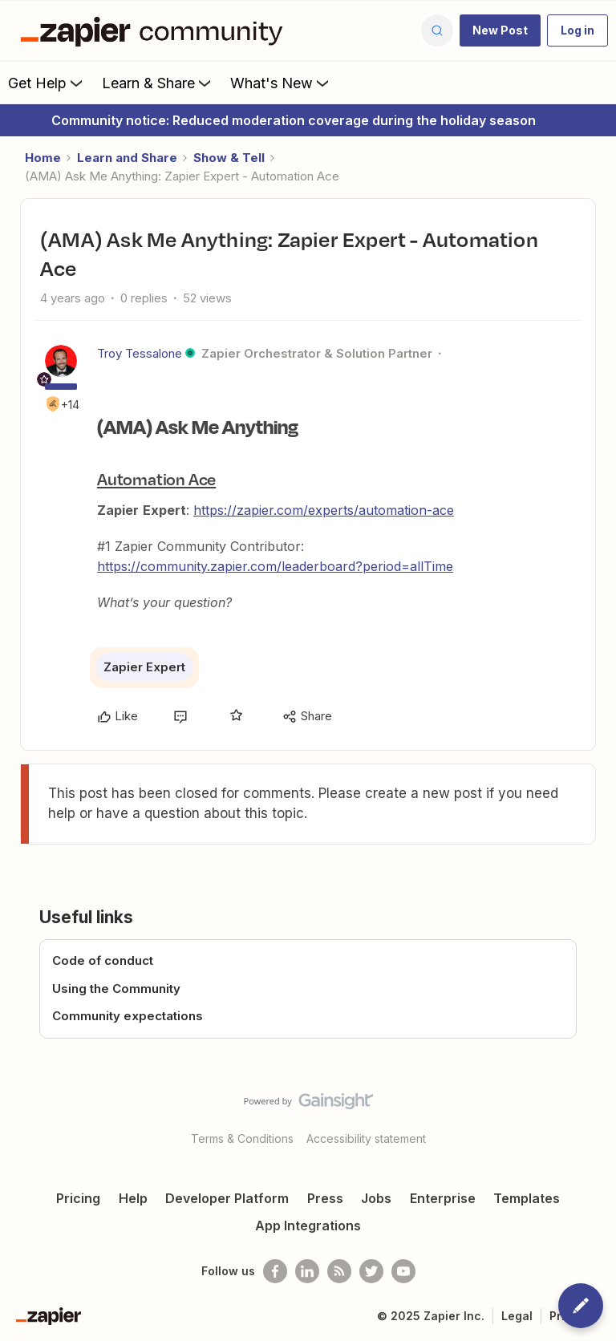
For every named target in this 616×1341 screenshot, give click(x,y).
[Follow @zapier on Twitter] (371, 1271)
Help (133, 1198)
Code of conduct (102, 960)
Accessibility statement (366, 1138)
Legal (517, 1316)
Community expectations (127, 1015)
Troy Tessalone (139, 353)
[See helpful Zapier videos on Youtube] (403, 1271)
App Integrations (308, 1225)
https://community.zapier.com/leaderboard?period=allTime (275, 566)
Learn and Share (127, 157)
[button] (500, 30)
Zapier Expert (144, 667)
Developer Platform (227, 1198)
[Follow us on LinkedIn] (307, 1271)
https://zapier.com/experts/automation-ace (323, 510)
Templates (526, 1198)
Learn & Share (158, 82)
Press (325, 1198)
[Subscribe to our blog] (339, 1271)
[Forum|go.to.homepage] (155, 30)
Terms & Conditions (242, 1138)
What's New (281, 82)
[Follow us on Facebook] (275, 1271)
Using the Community (116, 988)
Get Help (47, 82)
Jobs (376, 1198)
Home (43, 157)
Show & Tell (229, 157)
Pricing (78, 1198)
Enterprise (443, 1198)
